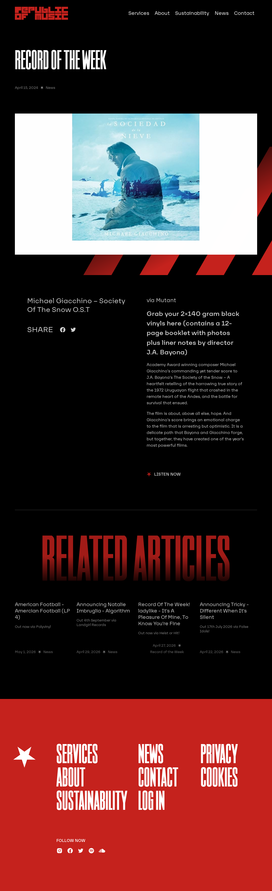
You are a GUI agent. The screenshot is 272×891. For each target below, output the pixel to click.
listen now (167, 474)
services (77, 755)
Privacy (219, 755)
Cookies (219, 778)
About (162, 13)
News (222, 13)
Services (138, 13)
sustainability (92, 802)
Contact (244, 13)
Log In (151, 802)
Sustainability (192, 13)
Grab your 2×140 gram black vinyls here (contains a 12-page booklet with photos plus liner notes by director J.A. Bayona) (193, 333)
